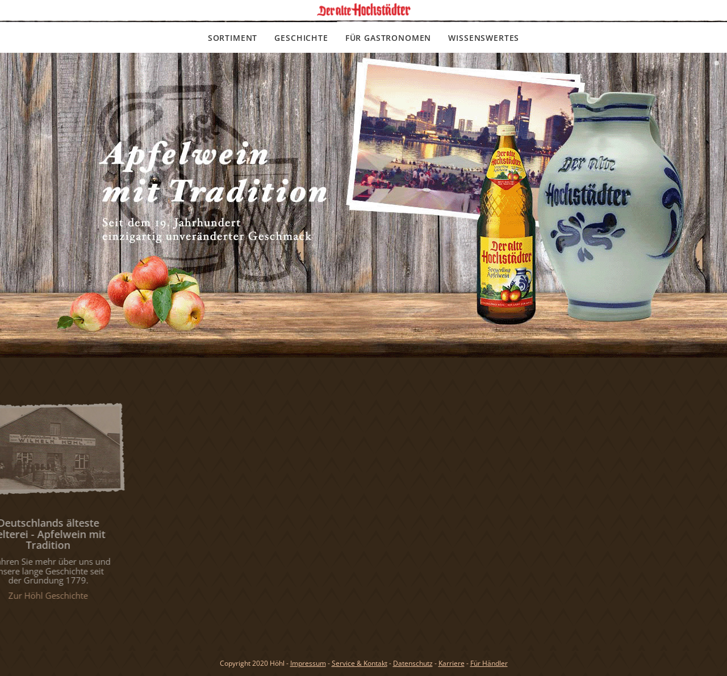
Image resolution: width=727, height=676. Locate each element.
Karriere (451, 663)
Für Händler (489, 663)
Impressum (308, 663)
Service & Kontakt (359, 663)
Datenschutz (413, 663)
